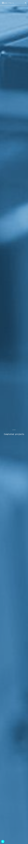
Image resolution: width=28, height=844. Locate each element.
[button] (25, 3)
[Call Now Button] (2, 841)
